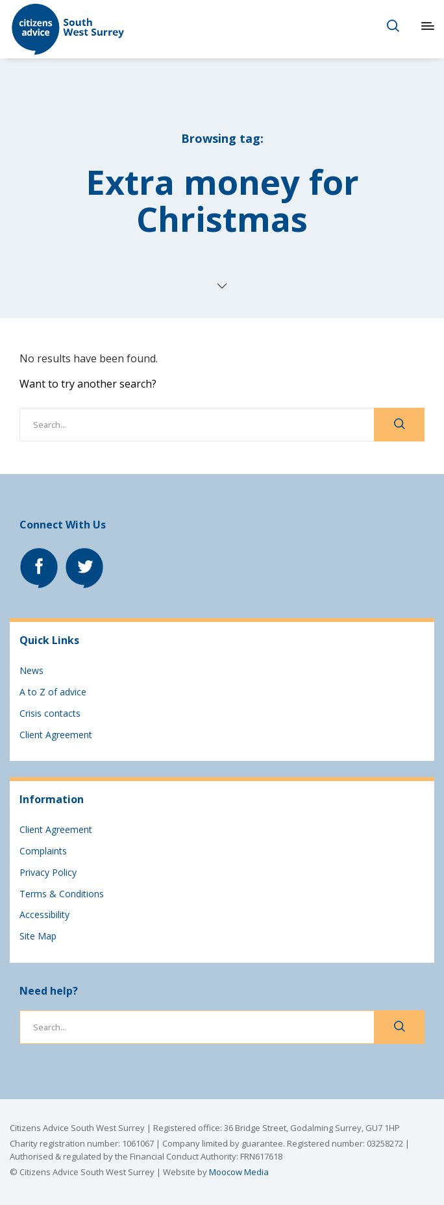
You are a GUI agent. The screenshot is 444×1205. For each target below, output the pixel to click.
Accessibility (44, 914)
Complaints (43, 851)
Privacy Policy (48, 872)
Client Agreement (55, 734)
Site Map (37, 936)
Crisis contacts (49, 713)
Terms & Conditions (61, 894)
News (31, 670)
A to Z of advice (52, 692)
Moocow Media (239, 1172)
